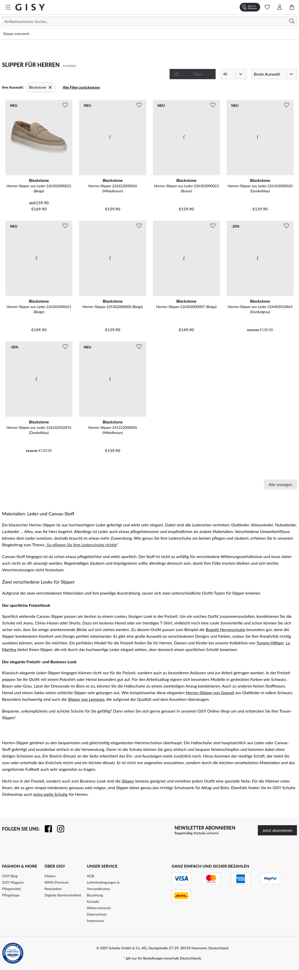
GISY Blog (10, 876)
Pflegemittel (11, 888)
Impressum (95, 920)
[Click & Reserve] (250, 7)
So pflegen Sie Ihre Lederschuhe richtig (82, 544)
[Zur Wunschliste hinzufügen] (65, 105)
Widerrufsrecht (99, 908)
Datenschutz (97, 914)
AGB (90, 876)
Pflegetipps (11, 895)
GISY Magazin (13, 882)
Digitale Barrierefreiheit (63, 895)
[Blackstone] (41, 87)
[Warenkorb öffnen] (292, 7)
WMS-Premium (57, 882)
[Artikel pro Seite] (233, 74)
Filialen (50, 876)
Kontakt (93, 901)
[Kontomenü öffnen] (279, 7)
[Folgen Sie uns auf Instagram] (58, 828)
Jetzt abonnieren (277, 830)
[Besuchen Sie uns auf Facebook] (46, 828)
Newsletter (53, 888)
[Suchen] (149, 21)
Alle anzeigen (280, 484)
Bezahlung (95, 895)
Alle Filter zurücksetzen (81, 87)
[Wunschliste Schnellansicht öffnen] (267, 7)
